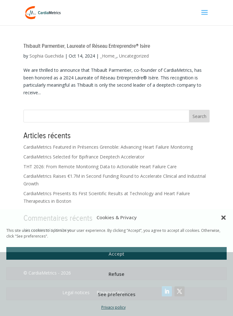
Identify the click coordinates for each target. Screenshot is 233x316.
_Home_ (108, 56)
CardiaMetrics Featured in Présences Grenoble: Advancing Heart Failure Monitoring (108, 147)
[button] (223, 217)
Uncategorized (134, 56)
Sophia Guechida (46, 56)
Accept (116, 254)
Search (199, 116)
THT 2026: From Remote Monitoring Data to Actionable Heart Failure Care (100, 167)
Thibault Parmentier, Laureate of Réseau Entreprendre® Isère (86, 46)
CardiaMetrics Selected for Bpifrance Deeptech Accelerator (83, 157)
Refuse (116, 274)
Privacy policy (113, 307)
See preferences (116, 294)
